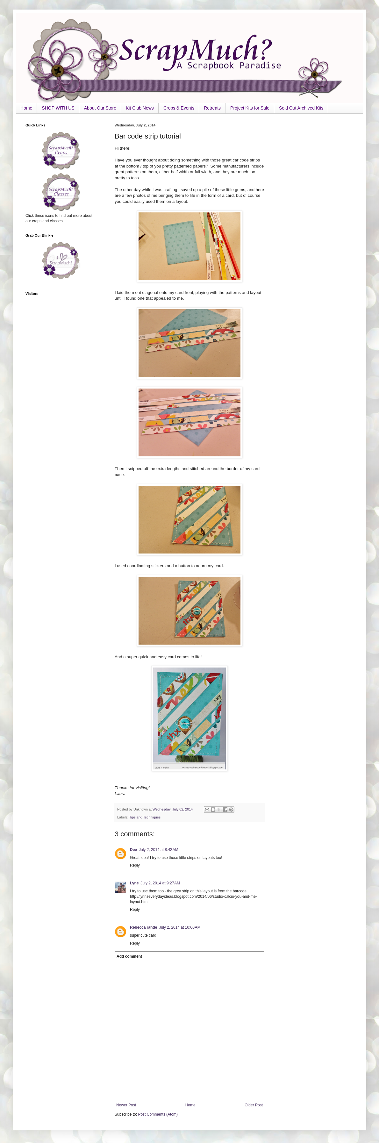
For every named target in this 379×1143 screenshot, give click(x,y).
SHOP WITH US (58, 108)
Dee (133, 849)
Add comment (129, 956)
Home (26, 108)
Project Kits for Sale (249, 108)
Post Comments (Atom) (158, 1114)
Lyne (134, 883)
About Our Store (100, 108)
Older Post (254, 1105)
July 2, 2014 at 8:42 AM (158, 849)
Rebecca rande (143, 927)
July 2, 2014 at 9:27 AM (160, 883)
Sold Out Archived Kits (301, 108)
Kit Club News (140, 108)
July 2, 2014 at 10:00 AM (179, 927)
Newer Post (126, 1105)
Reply (135, 865)
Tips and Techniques (145, 817)
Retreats (212, 108)
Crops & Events (178, 108)
